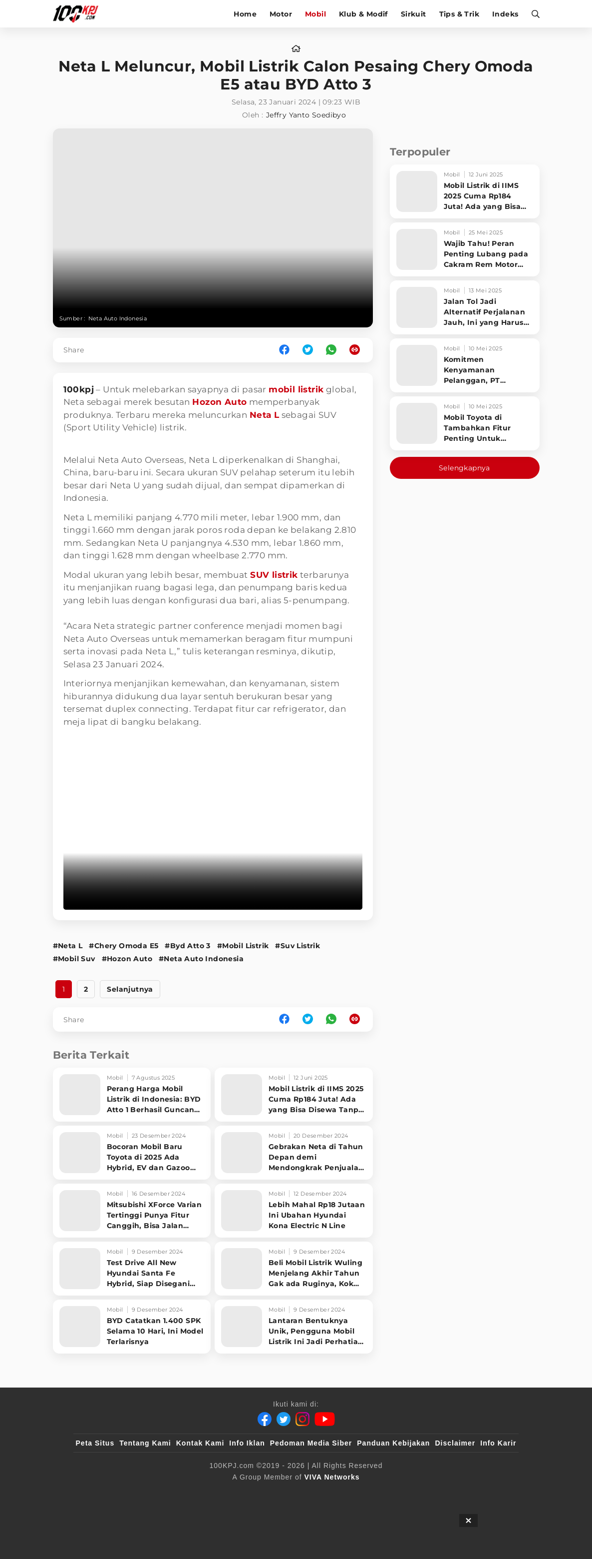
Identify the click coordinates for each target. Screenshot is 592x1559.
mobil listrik (296, 389)
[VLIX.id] (236, 1494)
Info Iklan (247, 1443)
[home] (296, 48)
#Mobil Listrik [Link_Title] (243, 945)
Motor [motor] (281, 13)
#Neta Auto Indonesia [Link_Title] (201, 958)
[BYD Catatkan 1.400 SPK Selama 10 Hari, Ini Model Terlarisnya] (132, 1327)
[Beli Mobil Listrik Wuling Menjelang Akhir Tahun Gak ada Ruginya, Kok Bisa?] (294, 1269)
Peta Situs (95, 1443)
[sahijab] (190, 1494)
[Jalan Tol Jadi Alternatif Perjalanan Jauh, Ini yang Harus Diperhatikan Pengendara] (465, 307)
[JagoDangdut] (493, 1494)
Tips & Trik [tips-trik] (459, 13)
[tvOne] (316, 1494)
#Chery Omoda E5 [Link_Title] (123, 945)
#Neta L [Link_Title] (68, 945)
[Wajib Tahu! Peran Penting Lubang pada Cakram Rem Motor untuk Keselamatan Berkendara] (465, 249)
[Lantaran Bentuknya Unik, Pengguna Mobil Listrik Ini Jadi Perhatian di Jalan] (294, 1327)
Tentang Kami (145, 1443)
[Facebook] (265, 1419)
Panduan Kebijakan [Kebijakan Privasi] (393, 1443)
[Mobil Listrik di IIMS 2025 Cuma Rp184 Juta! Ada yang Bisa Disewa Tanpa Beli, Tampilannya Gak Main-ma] (294, 1095)
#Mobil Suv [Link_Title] (74, 958)
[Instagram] (302, 1419)
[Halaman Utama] (79, 13)
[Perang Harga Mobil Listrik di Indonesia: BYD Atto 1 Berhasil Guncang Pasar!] (132, 1095)
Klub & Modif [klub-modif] (363, 13)
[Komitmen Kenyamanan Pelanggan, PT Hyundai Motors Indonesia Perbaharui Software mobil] (465, 365)
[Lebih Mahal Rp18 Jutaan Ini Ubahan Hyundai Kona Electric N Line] (294, 1211)
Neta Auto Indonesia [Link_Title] (117, 318)
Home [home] (245, 13)
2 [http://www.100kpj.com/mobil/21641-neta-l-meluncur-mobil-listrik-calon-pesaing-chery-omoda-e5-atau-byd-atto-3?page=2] (86, 989)
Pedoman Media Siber (311, 1443)
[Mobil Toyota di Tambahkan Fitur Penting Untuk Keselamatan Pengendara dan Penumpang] (465, 423)
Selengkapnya (464, 467)
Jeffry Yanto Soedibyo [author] (306, 114)
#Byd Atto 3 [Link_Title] (187, 945)
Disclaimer (455, 1443)
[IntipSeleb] (441, 1494)
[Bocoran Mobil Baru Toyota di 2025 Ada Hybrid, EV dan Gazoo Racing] (132, 1153)
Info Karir (498, 1443)
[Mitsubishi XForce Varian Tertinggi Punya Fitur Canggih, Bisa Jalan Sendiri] (132, 1211)
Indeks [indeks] (505, 13)
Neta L (264, 415)
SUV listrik (273, 575)
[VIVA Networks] (332, 1477)
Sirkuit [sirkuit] (413, 13)
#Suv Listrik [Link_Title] (297, 945)
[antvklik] (392, 1494)
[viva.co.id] (102, 1494)
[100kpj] (149, 1494)
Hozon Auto (219, 402)
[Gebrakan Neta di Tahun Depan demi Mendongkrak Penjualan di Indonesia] (294, 1153)
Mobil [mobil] (315, 13)
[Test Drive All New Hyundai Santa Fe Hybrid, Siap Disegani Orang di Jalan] (132, 1269)
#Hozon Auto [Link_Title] (127, 958)
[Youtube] (324, 1419)
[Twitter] (284, 1419)
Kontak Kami (200, 1443)
